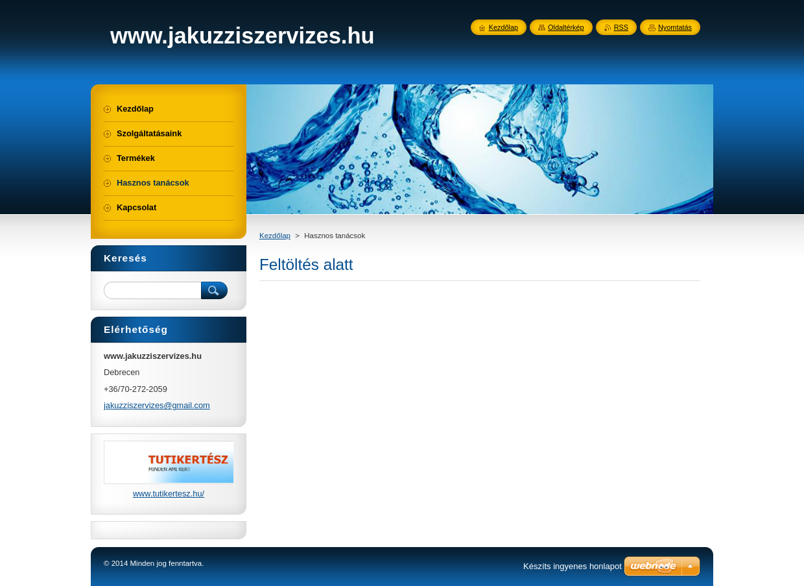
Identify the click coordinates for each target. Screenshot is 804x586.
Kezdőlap (274, 235)
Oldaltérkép (566, 27)
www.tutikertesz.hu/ (168, 493)
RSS (621, 27)
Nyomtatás (675, 27)
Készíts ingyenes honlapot (572, 566)
